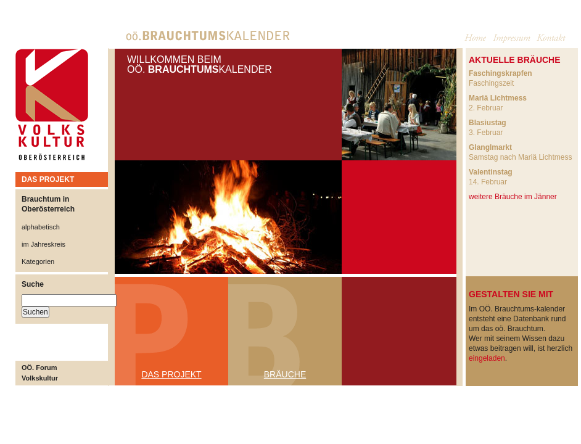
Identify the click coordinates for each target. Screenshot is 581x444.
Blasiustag (487, 122)
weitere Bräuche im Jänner (513, 196)
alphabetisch (41, 227)
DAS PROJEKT (48, 179)
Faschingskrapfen (500, 73)
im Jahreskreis (43, 244)
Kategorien (38, 261)
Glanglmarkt (490, 147)
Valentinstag (491, 172)
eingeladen (487, 358)
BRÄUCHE (285, 374)
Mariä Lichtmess (498, 98)
